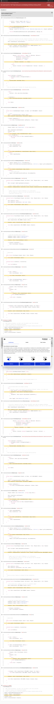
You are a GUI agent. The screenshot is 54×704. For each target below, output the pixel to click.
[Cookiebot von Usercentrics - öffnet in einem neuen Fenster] (43, 339)
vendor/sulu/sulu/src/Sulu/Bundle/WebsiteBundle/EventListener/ (17, 35)
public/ (6, 321)
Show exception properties (6, 15)
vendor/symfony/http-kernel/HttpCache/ (14, 160)
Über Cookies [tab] (43, 342)
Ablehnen (11, 363)
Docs (50, 0)
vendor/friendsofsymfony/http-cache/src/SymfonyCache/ (18, 213)
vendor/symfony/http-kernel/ (10, 107)
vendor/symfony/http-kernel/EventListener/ (13, 17)
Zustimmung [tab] (11, 342)
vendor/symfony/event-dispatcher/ (12, 53)
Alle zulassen (42, 363)
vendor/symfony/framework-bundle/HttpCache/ (13, 561)
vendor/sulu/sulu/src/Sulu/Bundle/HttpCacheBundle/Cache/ (16, 249)
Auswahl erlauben (27, 363)
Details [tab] (27, 342)
